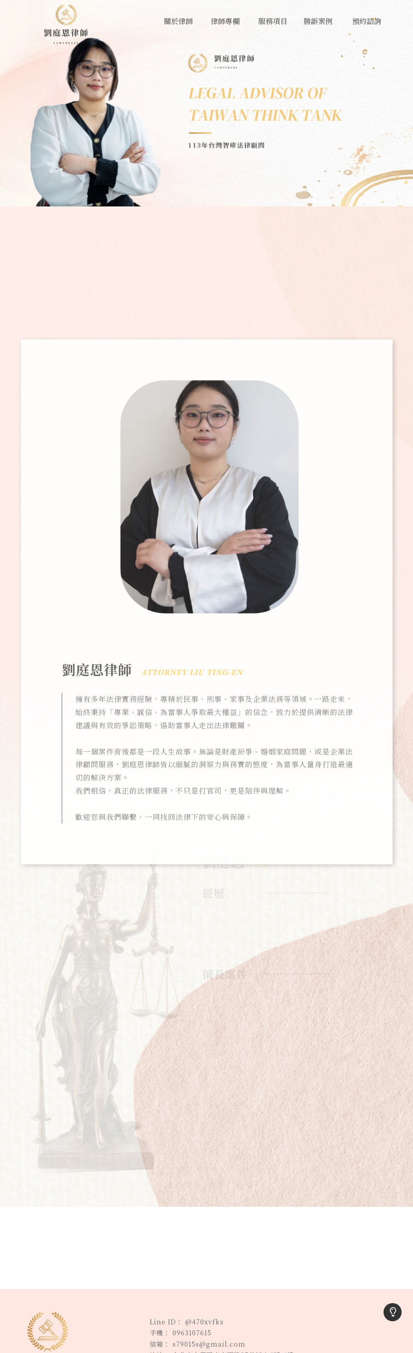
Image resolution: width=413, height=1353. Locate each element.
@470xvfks (204, 1321)
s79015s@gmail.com (209, 1343)
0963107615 (191, 1332)
